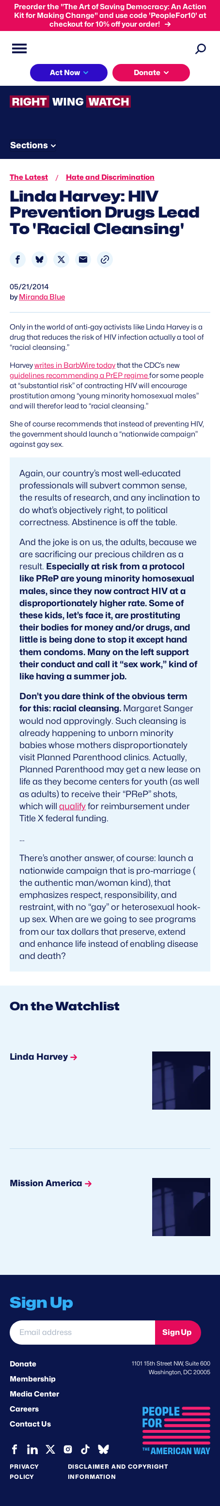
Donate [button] (147, 72)
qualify (72, 806)
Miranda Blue (42, 297)
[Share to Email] (83, 259)
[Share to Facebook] (18, 259)
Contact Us (30, 1424)
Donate (23, 1364)
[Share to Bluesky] (39, 259)
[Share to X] (61, 259)
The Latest (29, 177)
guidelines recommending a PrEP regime (79, 375)
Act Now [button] (65, 72)
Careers (24, 1409)
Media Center (34, 1394)
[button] (105, 259)
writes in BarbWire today (74, 365)
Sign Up (176, 1332)
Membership (33, 1379)
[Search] (200, 48)
